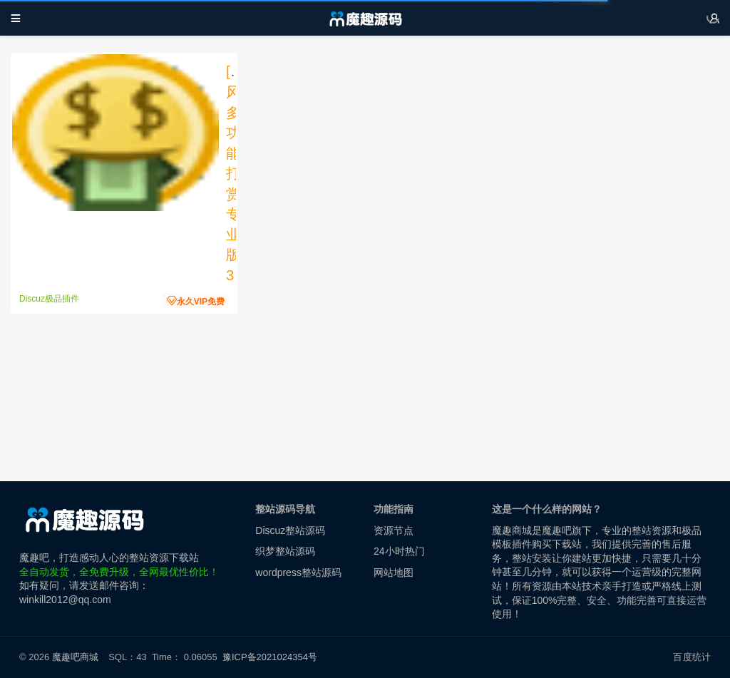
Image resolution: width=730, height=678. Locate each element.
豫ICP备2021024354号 (272, 657)
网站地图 (393, 572)
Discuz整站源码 (290, 530)
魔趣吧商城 (75, 657)
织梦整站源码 (285, 551)
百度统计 (692, 657)
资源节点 (393, 530)
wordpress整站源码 (298, 572)
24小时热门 (399, 551)
